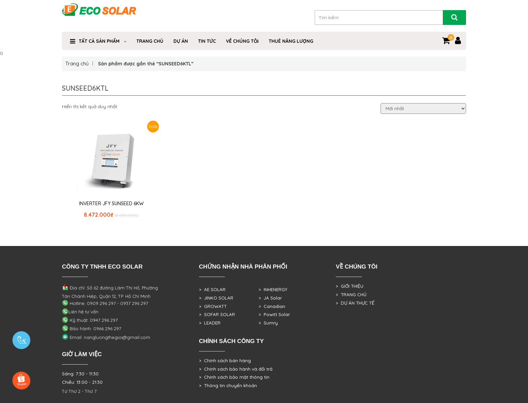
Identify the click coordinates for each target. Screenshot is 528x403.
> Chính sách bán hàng (225, 360)
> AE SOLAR (212, 289)
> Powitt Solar (274, 314)
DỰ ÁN (180, 41)
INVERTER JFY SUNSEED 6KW (111, 203)
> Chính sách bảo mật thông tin (234, 377)
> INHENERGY (273, 289)
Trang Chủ (149, 41)
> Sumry (268, 323)
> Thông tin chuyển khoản (228, 385)
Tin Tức (207, 41)
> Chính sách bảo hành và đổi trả (235, 369)
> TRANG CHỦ (351, 294)
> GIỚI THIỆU (349, 286)
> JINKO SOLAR (216, 298)
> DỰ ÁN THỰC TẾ (355, 303)
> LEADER (210, 323)
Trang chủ (77, 63)
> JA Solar (270, 298)
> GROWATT (213, 306)
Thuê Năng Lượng (291, 41)
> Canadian (272, 306)
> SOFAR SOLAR (217, 314)
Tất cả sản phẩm (99, 41)
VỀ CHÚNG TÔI (242, 41)
